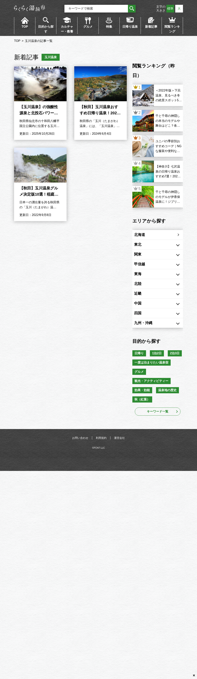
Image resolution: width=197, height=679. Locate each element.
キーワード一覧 (157, 445)
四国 (141, 329)
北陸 (141, 294)
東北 (141, 247)
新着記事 (151, 26)
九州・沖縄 (147, 341)
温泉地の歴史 (169, 422)
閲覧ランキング (172, 29)
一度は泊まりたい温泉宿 (152, 392)
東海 (141, 283)
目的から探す (45, 29)
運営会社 (119, 471)
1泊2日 (159, 372)
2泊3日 (140, 382)
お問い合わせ (80, 471)
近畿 (141, 306)
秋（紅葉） (143, 432)
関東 (141, 259)
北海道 (143, 236)
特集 (109, 26)
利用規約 (101, 471)
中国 (141, 318)
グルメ (88, 26)
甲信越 (143, 271)
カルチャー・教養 (67, 29)
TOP (25, 26)
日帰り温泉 (130, 26)
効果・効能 (143, 422)
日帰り (139, 372)
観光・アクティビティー (152, 412)
